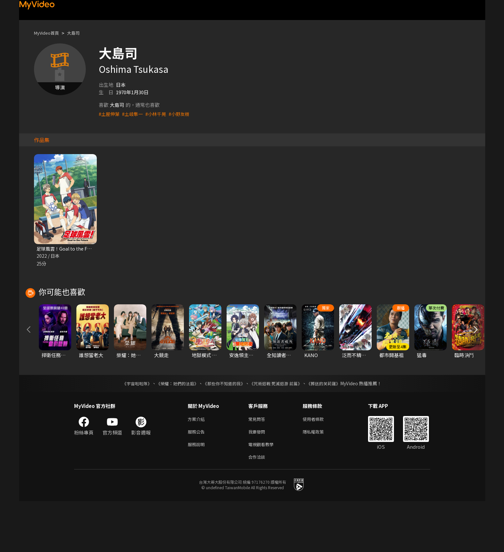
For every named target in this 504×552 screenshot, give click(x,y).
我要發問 (258, 480)
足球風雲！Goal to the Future (70, 248)
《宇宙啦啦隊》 (131, 430)
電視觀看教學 (262, 493)
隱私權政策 (319, 480)
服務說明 (197, 493)
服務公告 (197, 480)
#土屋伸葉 (110, 113)
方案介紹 (197, 466)
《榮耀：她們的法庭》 (173, 430)
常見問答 (258, 466)
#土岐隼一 (134, 113)
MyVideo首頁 (48, 32)
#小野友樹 (184, 113)
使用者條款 (319, 466)
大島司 (79, 32)
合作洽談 (258, 507)
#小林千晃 (159, 113)
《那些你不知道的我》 (223, 430)
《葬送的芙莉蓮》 (330, 430)
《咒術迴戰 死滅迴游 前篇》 (279, 430)
